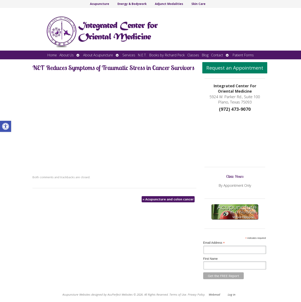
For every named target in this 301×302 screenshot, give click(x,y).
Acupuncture (99, 4)
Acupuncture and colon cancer (168, 199)
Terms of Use (177, 294)
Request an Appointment (234, 67)
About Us (66, 55)
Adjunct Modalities (169, 4)
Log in (231, 294)
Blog (205, 55)
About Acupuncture (98, 55)
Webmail (214, 294)
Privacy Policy (196, 294)
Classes (193, 55)
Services (128, 55)
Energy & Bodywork (132, 4)
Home (52, 55)
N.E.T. (142, 55)
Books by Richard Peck (167, 55)
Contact (217, 55)
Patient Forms (243, 55)
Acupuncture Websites (76, 294)
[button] (5, 126)
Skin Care (198, 4)
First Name (210, 258)
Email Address (214, 243)
